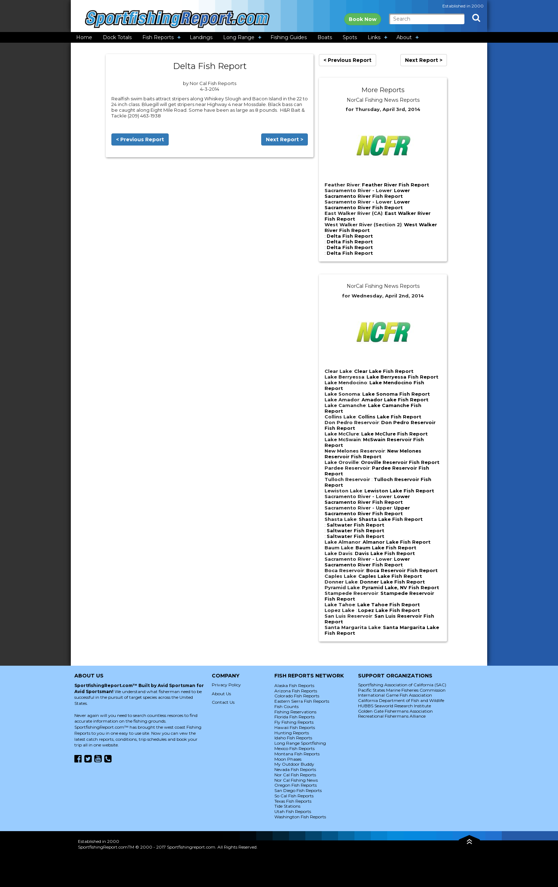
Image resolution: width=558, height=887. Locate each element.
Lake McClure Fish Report (394, 434)
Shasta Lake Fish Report (391, 519)
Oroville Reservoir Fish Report (400, 462)
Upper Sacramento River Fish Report (367, 510)
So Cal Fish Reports (294, 795)
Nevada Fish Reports (295, 769)
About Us (221, 693)
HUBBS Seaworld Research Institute (394, 705)
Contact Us (223, 702)
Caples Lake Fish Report (390, 576)
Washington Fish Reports (300, 816)
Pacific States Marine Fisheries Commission (402, 690)
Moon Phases (287, 759)
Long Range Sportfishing (300, 743)
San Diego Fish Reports (298, 790)
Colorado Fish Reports (296, 695)
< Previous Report (140, 139)
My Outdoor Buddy (294, 764)
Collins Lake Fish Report (389, 416)
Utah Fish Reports (292, 811)
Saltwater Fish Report (355, 525)
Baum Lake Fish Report (386, 547)
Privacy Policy (226, 684)
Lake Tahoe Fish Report (388, 604)
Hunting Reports (291, 732)
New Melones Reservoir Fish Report (373, 453)
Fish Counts (286, 706)
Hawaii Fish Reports (294, 727)
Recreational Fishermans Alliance (392, 716)
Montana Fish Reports (297, 753)
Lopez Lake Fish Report (389, 610)
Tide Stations (287, 806)
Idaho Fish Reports (293, 737)
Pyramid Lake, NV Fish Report (400, 587)
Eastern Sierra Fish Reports (301, 701)
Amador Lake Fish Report (395, 399)
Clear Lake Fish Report (384, 371)
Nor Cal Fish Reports (295, 774)
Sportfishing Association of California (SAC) (402, 684)
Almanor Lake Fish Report (397, 542)
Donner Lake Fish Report (392, 582)
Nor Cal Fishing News (296, 780)
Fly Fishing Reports (294, 722)
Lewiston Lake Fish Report (399, 490)
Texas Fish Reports (292, 801)
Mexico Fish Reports (294, 748)
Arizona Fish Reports (295, 690)
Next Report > (284, 139)
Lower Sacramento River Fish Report (367, 193)
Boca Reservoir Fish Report (402, 570)
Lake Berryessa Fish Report (402, 377)
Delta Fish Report (350, 236)
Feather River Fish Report (395, 185)
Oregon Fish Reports (295, 785)
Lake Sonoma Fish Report (396, 394)
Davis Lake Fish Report (385, 553)
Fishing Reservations (295, 711)
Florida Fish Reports (294, 716)
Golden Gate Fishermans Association (395, 711)
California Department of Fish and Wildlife (401, 700)
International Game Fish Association (395, 695)
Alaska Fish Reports (294, 685)
